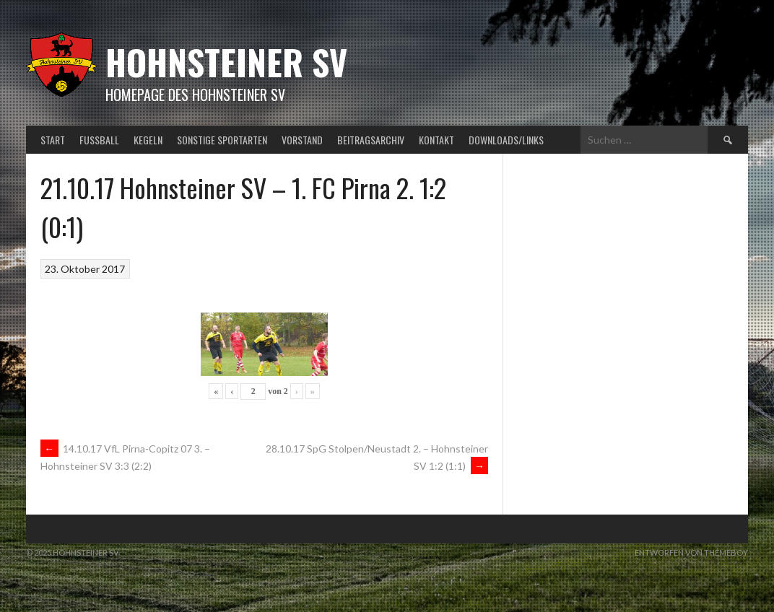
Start (52, 139)
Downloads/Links (506, 139)
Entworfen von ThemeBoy (691, 552)
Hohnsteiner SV (226, 61)
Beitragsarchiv (370, 139)
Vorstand (302, 139)
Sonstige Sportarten (222, 139)
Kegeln (148, 139)
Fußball (99, 139)
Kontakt (436, 139)
